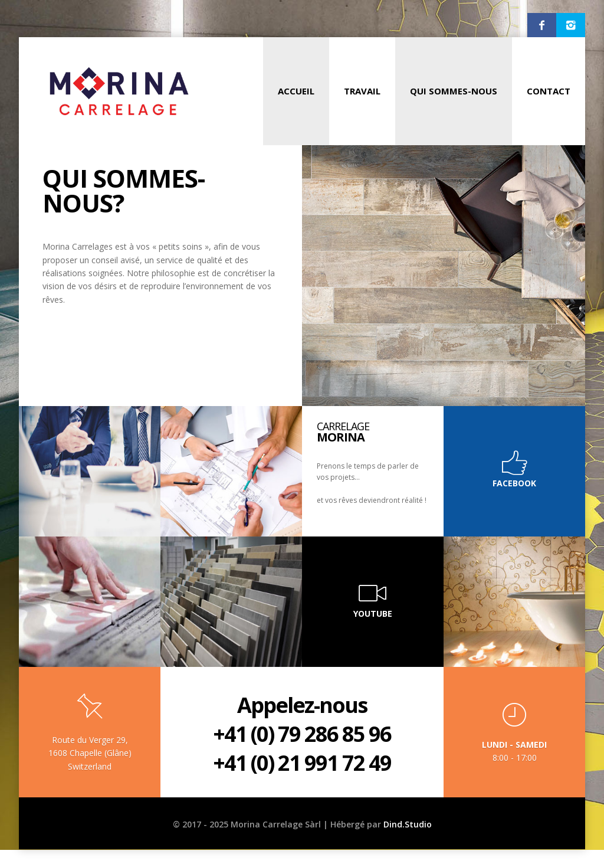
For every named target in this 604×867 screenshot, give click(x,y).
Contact (548, 91)
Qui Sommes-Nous (453, 91)
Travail (362, 91)
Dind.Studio (407, 824)
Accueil (296, 91)
